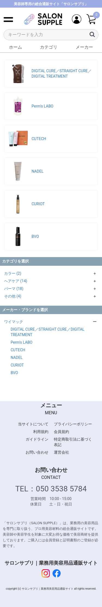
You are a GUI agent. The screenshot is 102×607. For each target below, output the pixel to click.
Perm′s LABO (21, 342)
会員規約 (61, 431)
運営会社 (61, 452)
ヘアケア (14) (15, 281)
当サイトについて (33, 424)
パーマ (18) (13, 288)
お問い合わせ (37, 452)
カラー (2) (12, 273)
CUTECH (18, 350)
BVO (14, 373)
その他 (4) (12, 296)
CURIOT (17, 365)
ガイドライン (37, 439)
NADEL (17, 357)
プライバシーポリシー (73, 424)
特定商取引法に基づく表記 (73, 442)
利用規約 (40, 431)
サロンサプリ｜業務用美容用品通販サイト (51, 563)
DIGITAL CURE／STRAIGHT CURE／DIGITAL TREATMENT (47, 332)
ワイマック (13, 322)
